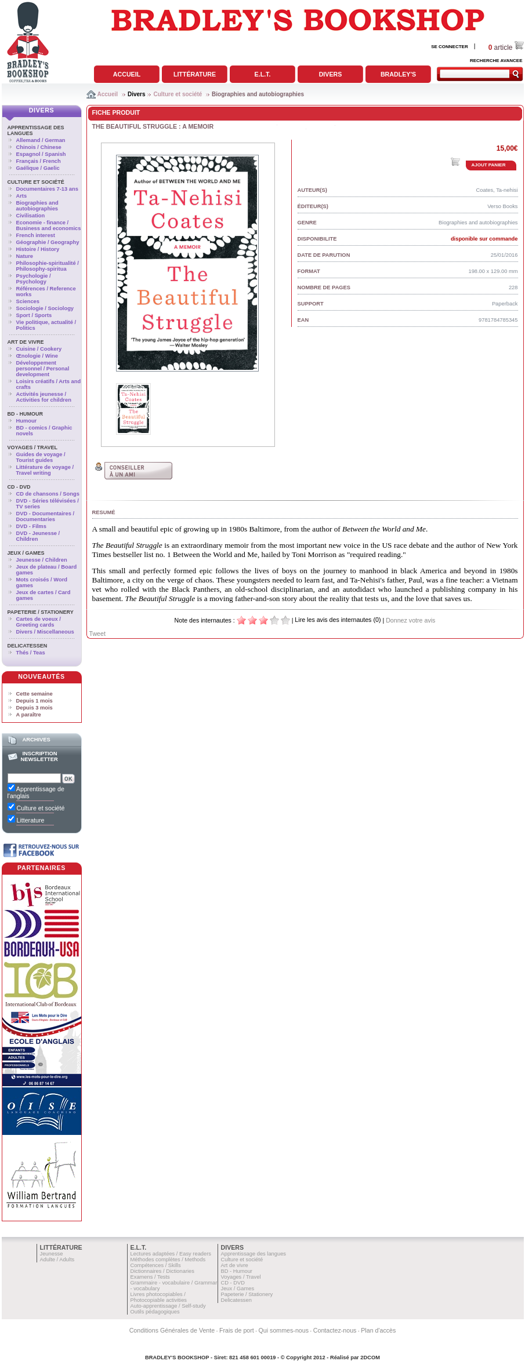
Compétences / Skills (156, 1265)
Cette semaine (34, 694)
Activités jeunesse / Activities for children (43, 397)
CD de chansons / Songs (47, 494)
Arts (21, 196)
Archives (36, 740)
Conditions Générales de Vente (172, 1330)
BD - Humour (26, 414)
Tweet (97, 633)
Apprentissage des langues (254, 1254)
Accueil (126, 74)
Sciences (27, 301)
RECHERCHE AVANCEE (496, 60)
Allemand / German (41, 140)
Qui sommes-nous (284, 1330)
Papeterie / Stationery (41, 612)
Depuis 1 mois (34, 701)
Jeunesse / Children (41, 560)
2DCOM (370, 1357)
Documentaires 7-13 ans (47, 189)
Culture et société (177, 94)
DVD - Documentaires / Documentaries (45, 516)
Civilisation (30, 216)
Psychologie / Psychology (33, 279)
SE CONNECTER (449, 46)
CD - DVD (19, 487)
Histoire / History (38, 249)
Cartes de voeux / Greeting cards (38, 622)
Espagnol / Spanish (41, 154)
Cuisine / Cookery (39, 349)
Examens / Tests (150, 1277)
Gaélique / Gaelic (38, 168)
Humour (26, 421)
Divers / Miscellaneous (45, 632)
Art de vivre (26, 342)
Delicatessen (28, 646)
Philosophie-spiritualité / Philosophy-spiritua (47, 266)
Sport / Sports (34, 315)
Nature (25, 256)
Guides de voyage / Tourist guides (41, 457)
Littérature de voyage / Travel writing (45, 470)
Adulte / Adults (57, 1259)
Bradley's (398, 74)
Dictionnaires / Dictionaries (162, 1271)
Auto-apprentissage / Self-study (168, 1306)
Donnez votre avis (410, 620)
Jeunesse (51, 1254)
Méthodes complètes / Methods (168, 1259)
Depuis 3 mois (34, 708)
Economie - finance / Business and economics (48, 225)
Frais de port (236, 1330)
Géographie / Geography (47, 242)
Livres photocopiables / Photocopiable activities (159, 1297)
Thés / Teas (30, 653)
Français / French (38, 161)
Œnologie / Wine (37, 356)
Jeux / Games (26, 553)
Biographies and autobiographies (258, 94)
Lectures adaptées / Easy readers (171, 1254)
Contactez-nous (335, 1330)
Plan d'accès (378, 1330)
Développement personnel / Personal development (43, 368)
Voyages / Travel (33, 447)
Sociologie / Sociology (45, 308)
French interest (35, 235)
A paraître (28, 715)
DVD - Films (31, 526)
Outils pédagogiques (155, 1312)
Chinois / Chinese (38, 147)
